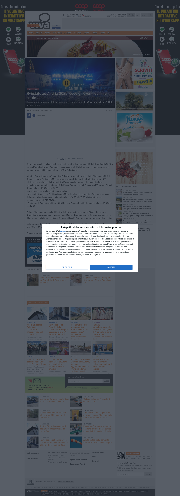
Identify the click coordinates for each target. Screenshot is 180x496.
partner (63, 231)
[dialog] (90, 248)
